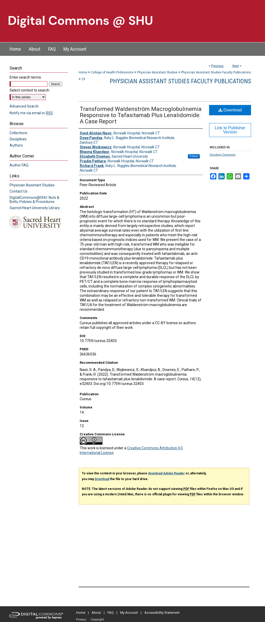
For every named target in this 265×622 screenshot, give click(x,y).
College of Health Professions (112, 72)
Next (235, 66)
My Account (129, 613)
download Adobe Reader (166, 473)
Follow (194, 156)
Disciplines (18, 139)
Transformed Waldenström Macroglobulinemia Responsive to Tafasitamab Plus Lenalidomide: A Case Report (141, 115)
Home (83, 72)
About (96, 613)
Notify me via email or (31, 113)
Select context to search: (30, 90)
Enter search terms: (26, 77)
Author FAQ (19, 165)
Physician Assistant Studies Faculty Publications (216, 72)
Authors (16, 145)
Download (230, 110)
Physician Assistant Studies (157, 72)
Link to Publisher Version (230, 130)
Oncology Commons (222, 154)
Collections (18, 133)
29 (83, 79)
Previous (217, 66)
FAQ (110, 613)
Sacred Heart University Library (35, 208)
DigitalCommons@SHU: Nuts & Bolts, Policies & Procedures (34, 199)
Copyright (97, 619)
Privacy (81, 619)
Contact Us (18, 191)
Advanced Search (24, 106)
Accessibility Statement (162, 613)
